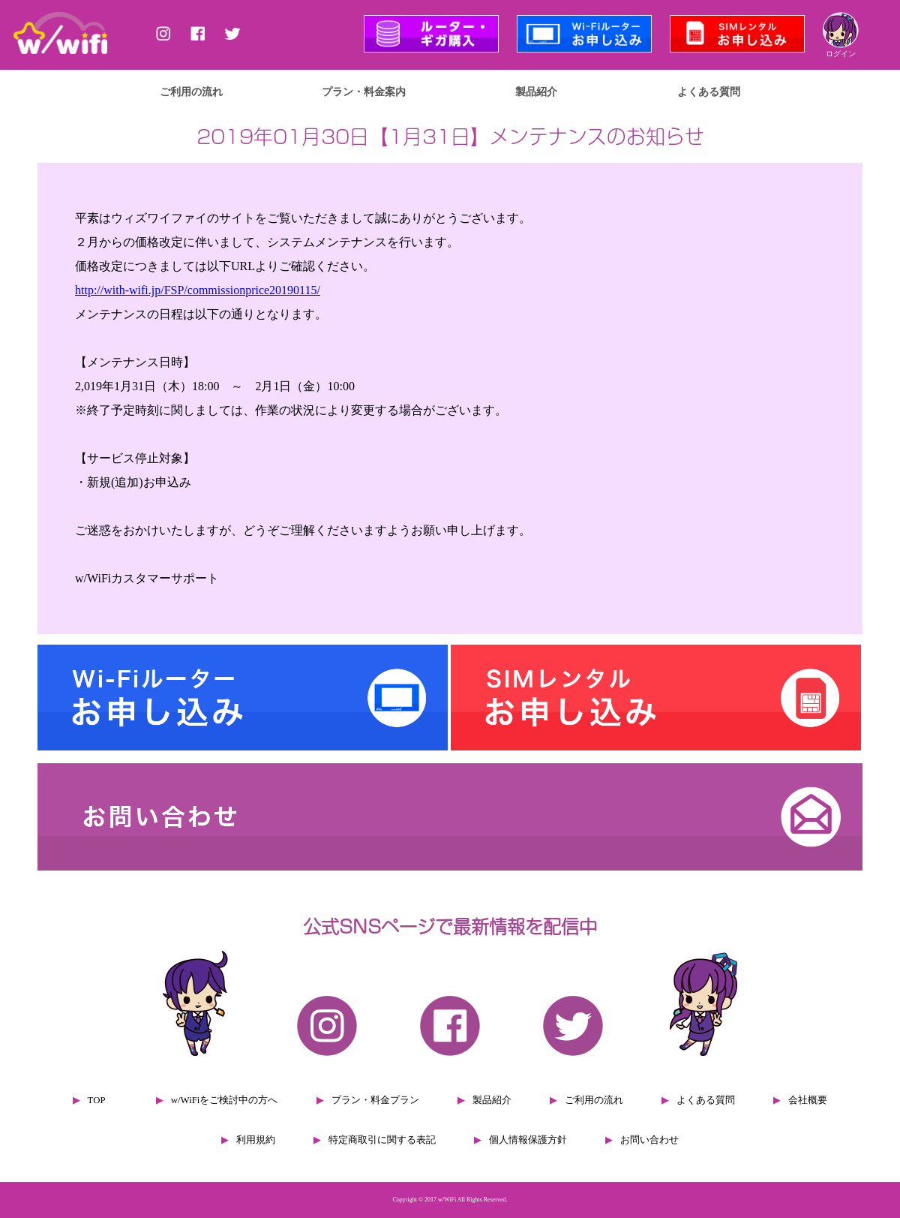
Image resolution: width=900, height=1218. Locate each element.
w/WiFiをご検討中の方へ (224, 1100)
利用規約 (255, 1140)
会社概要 (807, 1100)
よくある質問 (708, 92)
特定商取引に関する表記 (382, 1140)
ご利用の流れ (191, 92)
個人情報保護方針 (528, 1140)
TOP (97, 1100)
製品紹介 (536, 92)
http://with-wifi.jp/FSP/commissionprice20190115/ (197, 290)
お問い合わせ (649, 1140)
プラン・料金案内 (364, 92)
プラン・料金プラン (375, 1100)
